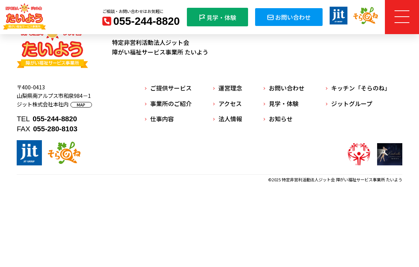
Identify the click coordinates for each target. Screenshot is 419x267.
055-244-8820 (146, 21)
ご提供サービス (171, 87)
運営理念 (230, 87)
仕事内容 (162, 118)
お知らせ (281, 118)
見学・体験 (217, 17)
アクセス (230, 103)
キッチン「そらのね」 (360, 87)
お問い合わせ (288, 17)
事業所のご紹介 (171, 103)
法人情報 (230, 118)
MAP (81, 105)
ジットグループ (351, 103)
